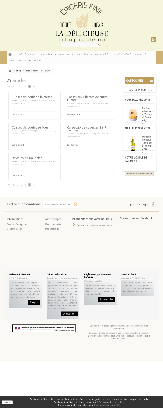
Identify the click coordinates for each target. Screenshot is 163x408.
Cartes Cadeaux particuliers (57, 54)
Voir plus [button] (34, 348)
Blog (18, 71)
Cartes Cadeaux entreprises (92, 54)
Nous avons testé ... (19, 103)
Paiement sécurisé (15, 310)
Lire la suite (17, 114)
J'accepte (7, 402)
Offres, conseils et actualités (129, 54)
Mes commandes (53, 290)
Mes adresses (51, 307)
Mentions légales (14, 292)
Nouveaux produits (138, 103)
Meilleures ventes (137, 158)
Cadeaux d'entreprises (17, 287)
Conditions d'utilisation (17, 296)
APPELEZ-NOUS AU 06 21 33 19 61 (25, 60)
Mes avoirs (50, 302)
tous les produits (27, 54)
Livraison (11, 301)
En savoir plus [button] (69, 360)
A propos (11, 305)
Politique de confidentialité (107, 405)
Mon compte (53, 285)
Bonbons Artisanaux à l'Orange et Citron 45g (147, 118)
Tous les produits (138, 89)
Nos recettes (32, 71)
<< (9, 86)
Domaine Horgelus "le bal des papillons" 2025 (147, 173)
